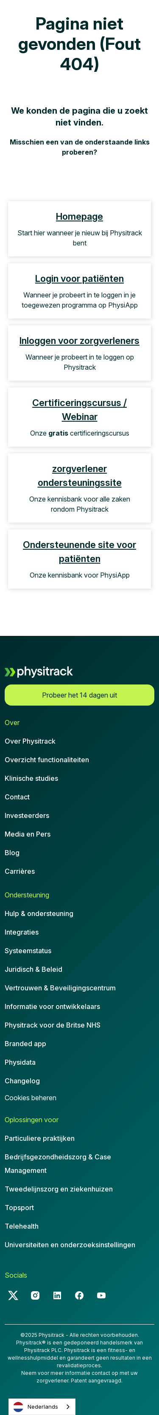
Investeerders (27, 815)
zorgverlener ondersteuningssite (80, 475)
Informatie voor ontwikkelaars (52, 1006)
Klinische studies (31, 778)
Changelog (22, 1081)
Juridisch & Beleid (33, 969)
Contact (17, 797)
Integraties (22, 932)
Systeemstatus (28, 950)
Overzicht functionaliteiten (47, 759)
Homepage (79, 216)
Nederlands (35, 1407)
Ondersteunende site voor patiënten (79, 551)
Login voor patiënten (79, 278)
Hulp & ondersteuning (39, 913)
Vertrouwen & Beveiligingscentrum (60, 988)
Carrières (20, 871)
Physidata (20, 1062)
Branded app (25, 1043)
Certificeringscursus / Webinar (79, 409)
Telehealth (22, 1226)
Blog (12, 852)
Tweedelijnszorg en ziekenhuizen (59, 1189)
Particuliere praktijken (40, 1138)
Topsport (19, 1207)
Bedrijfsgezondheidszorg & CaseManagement (58, 1164)
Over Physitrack (30, 741)
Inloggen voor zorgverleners (79, 340)
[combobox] (41, 1407)
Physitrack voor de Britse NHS (52, 1025)
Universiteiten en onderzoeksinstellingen (70, 1245)
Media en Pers (27, 834)
